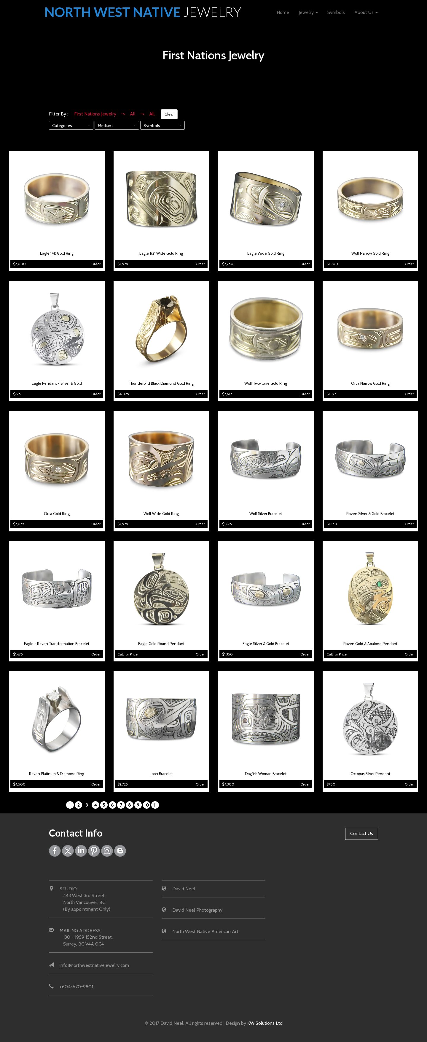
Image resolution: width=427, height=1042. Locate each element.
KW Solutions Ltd (265, 1023)
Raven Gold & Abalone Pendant (370, 644)
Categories (62, 125)
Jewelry (308, 12)
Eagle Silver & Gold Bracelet (266, 644)
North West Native (143, 12)
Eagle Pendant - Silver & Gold (57, 383)
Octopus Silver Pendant (370, 774)
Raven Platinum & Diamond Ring (56, 774)
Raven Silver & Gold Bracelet (370, 514)
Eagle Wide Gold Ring (265, 253)
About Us (366, 12)
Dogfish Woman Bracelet (265, 774)
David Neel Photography (197, 910)
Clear (169, 114)
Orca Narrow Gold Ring (370, 383)
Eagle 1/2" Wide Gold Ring (161, 253)
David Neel (183, 888)
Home (283, 12)
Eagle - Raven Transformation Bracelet (56, 644)
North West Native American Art (205, 931)
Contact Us (361, 833)
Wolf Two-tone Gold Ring (265, 383)
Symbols (336, 12)
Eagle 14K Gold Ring (57, 253)
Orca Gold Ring (57, 514)
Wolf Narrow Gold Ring (370, 253)
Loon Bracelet (161, 774)
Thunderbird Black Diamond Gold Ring (161, 383)
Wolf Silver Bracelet (265, 514)
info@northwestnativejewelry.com (94, 965)
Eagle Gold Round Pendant (161, 644)
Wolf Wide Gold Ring (161, 514)
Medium (105, 125)
